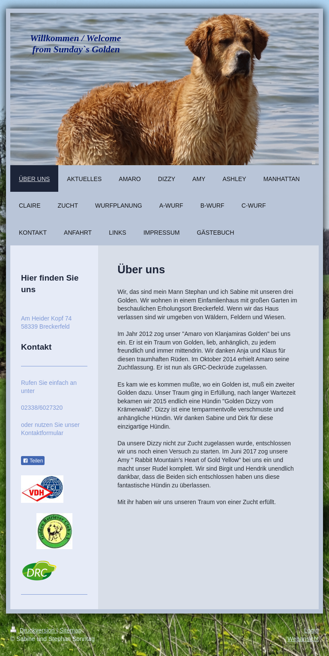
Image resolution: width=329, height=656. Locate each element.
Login (311, 630)
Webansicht (303, 638)
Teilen (33, 461)
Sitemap (70, 630)
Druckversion (33, 630)
